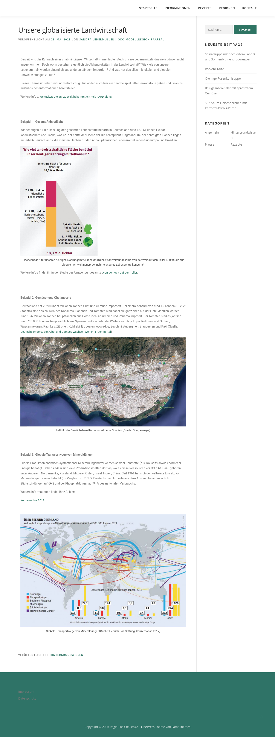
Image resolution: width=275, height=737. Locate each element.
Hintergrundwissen (67, 655)
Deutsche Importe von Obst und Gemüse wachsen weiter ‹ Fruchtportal (67, 331)
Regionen (227, 8)
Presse (209, 144)
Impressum (26, 691)
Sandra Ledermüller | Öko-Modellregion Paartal (121, 39)
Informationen (178, 8)
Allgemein (212, 132)
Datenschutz (27, 698)
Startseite (148, 8)
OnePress (148, 727)
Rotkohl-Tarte (214, 69)
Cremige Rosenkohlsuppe (223, 78)
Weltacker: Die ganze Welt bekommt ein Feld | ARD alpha (77, 96)
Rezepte (205, 8)
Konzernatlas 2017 (33, 500)
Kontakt (249, 8)
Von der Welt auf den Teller (121, 272)
